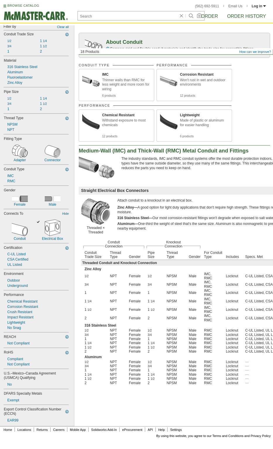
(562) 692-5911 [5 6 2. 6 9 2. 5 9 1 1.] (207, 6)
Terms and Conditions (227, 436)
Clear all (63, 27)
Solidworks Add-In (104, 429)
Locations (24, 429)
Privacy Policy (261, 436)
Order (209, 16)
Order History (246, 16)
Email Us (235, 6)
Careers (58, 429)
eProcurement (132, 429)
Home (8, 429)
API (150, 429)
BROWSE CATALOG (23, 5)
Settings (176, 429)
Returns (42, 429)
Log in (259, 6)
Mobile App (78, 429)
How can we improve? (255, 51)
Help (161, 429)
